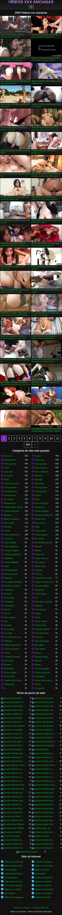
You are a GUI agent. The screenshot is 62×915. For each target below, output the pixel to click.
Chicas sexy (40, 519)
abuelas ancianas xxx (44, 710)
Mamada (38, 479)
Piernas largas (10, 672)
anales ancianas (42, 836)
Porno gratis (40, 874)
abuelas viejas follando (14, 828)
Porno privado (10, 464)
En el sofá (39, 539)
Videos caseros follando (14, 866)
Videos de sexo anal (13, 881)
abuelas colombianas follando (45, 726)
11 (57, 438)
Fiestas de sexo (41, 558)
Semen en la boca (12, 586)
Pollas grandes (41, 535)
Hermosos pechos (42, 672)
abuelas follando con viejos (45, 777)
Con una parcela (42, 668)
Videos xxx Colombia (44, 866)
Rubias (38, 495)
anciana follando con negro (45, 840)
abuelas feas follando (13, 749)
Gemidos (8, 625)
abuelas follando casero (14, 765)
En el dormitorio (41, 633)
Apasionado (9, 605)
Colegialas (8, 602)
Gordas (7, 531)
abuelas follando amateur (14, 761)
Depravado (39, 590)
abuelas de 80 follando (44, 741)
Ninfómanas (9, 684)
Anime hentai (40, 594)
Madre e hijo (40, 566)
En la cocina (40, 523)
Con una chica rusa (12, 637)
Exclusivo (8, 594)
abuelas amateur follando (45, 706)
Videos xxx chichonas (44, 889)
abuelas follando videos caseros (45, 797)
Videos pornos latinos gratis (14, 874)
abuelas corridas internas (45, 734)
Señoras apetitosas (12, 554)
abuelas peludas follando (14, 820)
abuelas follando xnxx (44, 801)
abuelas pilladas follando (45, 820)
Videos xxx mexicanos (13, 862)
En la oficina (9, 629)
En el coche (9, 676)
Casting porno (41, 491)
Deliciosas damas (42, 629)
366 (28, 444)
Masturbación (10, 460)
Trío (36, 598)
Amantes (8, 665)
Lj (5, 688)
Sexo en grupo (41, 468)
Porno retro (39, 554)
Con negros (9, 523)
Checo (37, 684)
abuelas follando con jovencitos (45, 769)
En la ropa (8, 661)
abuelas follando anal (44, 761)
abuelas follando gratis (44, 789)
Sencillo (38, 661)
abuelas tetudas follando (45, 824)
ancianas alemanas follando (29, 852)
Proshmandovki (11, 570)
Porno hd (8, 456)
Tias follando (9, 893)
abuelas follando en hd (14, 785)
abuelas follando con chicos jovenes (14, 769)
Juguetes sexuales (12, 657)
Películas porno (11, 574)
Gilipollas (8, 578)
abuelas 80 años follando (45, 702)
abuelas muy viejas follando (14, 816)
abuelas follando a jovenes (45, 757)
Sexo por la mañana (43, 602)
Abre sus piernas (42, 641)
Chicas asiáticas (42, 511)
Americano (39, 507)
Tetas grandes (41, 464)
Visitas (37, 617)
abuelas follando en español (45, 781)
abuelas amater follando (14, 706)
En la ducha (9, 598)
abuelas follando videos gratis (14, 801)
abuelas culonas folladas (14, 738)
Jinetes (38, 665)
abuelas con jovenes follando (45, 730)
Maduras (38, 476)
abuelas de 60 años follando (45, 738)
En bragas (39, 645)
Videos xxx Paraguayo (13, 897)
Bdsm (6, 479)
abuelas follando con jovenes (14, 773)
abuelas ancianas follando (14, 710)
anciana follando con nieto (14, 844)
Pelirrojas (8, 641)
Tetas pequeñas (11, 546)
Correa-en (8, 539)
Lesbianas (8, 590)
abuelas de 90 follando (44, 745)
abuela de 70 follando (44, 698)
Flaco (37, 499)
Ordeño (38, 613)
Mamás (7, 609)
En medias (8, 499)
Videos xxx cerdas (42, 897)
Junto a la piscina (11, 649)
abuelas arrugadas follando (14, 714)
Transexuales (10, 495)
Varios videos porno (43, 680)
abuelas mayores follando (45, 812)
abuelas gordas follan (13, 808)
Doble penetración (12, 535)
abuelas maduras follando (14, 812)
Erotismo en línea (11, 483)
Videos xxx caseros (43, 885)
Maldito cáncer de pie (13, 507)
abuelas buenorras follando (14, 722)
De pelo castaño (42, 586)
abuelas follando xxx (13, 804)
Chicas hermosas (11, 511)
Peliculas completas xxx (45, 862)
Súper (6, 566)
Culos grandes (10, 487)
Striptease (8, 558)
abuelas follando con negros (14, 777)
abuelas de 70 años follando (14, 741)
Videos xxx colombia (43, 877)
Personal (38, 637)
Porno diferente (41, 472)
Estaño (38, 550)
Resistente (39, 483)
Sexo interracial (41, 503)
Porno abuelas (10, 870)
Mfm (6, 621)
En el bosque (40, 609)
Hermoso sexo (41, 487)
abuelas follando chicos (45, 765)
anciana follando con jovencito (14, 840)
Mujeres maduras (11, 519)
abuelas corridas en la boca (14, 734)
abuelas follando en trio (45, 785)
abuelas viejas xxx (42, 828)
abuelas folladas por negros (14, 757)
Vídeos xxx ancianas (31, 2)
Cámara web (40, 531)
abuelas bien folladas (13, 718)
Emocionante (40, 625)
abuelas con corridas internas (14, 730)
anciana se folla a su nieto (14, 848)
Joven (6, 468)
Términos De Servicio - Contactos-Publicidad (31, 908)
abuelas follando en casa (14, 781)
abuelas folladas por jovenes (45, 753)
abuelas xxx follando (13, 832)
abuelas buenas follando (45, 718)
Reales (7, 653)
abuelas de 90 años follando (14, 745)
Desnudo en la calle (43, 578)
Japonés (38, 570)
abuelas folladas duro (13, 753)
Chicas (7, 613)
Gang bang (39, 676)
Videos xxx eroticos (43, 881)
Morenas (8, 515)
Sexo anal (8, 472)
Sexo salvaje (9, 617)
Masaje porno (10, 503)
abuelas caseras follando (45, 722)
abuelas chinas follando (14, 726)
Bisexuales (8, 668)
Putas (37, 527)
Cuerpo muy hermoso (44, 582)
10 (51, 438)
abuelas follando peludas (45, 793)
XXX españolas (10, 877)
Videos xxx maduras (13, 889)
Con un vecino (41, 621)
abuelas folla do (41, 749)
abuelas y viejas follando (45, 832)
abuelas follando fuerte (14, 789)
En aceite (8, 633)
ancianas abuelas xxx (44, 848)
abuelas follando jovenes (14, 793)
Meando (38, 546)
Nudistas (38, 605)
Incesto (38, 456)
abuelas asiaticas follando (45, 714)
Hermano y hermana (43, 515)
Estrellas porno (10, 491)
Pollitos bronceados (12, 645)
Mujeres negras (41, 657)
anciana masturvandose (45, 844)
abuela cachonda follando (14, 698)
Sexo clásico (40, 649)
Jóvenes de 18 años (12, 680)
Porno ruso (39, 460)
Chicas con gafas (11, 550)
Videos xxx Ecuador (43, 893)
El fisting (38, 574)
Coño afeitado (10, 542)
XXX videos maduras (13, 885)
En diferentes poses (43, 542)
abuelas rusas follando (14, 824)
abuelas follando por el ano (14, 797)
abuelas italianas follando (45, 808)
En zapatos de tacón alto (14, 582)
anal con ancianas (12, 836)
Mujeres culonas (42, 870)
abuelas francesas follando (45, 804)
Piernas (38, 653)
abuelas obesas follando (45, 816)
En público (8, 476)
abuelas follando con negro (45, 773)
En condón (39, 688)
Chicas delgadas (11, 562)
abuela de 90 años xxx (14, 702)
